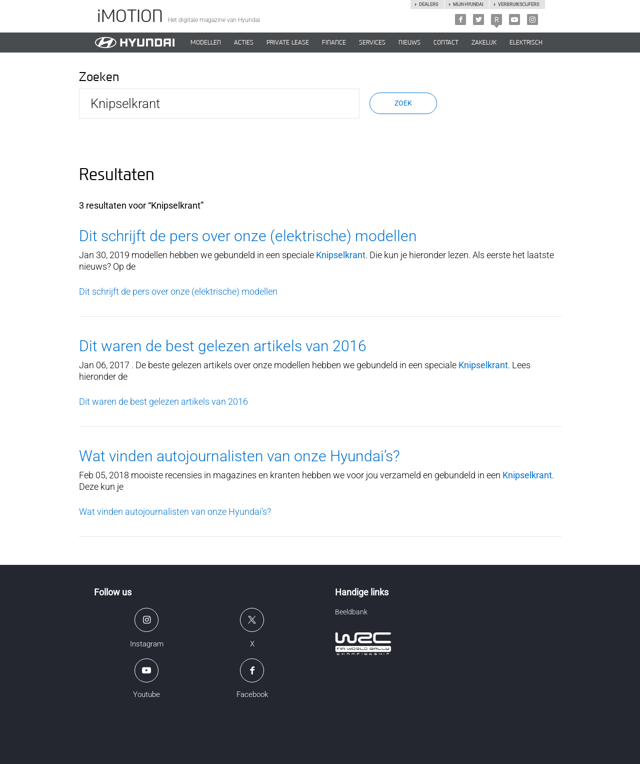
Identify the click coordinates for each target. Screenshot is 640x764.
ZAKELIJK (484, 43)
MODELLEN (205, 43)
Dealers (428, 4)
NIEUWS (409, 43)
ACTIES (244, 43)
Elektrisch (526, 43)
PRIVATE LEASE (287, 43)
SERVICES (372, 43)
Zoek (403, 103)
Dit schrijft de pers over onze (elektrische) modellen (248, 236)
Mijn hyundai (468, 4)
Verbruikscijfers (518, 4)
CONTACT (446, 43)
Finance (334, 43)
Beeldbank (351, 612)
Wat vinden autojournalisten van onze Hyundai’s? (239, 456)
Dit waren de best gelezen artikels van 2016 (222, 346)
